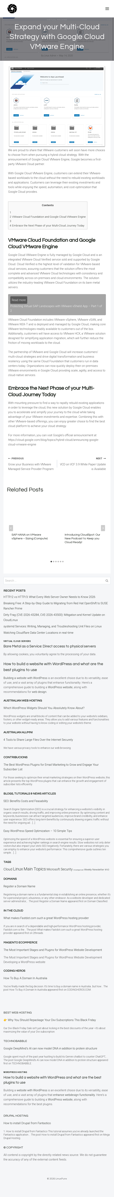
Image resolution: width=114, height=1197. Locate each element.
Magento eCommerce (20, 942)
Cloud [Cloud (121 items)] (7, 869)
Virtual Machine (57, 20)
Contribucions (15, 757)
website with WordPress (32, 1090)
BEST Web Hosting (17, 1012)
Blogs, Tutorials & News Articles (29, 793)
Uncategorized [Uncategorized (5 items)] (78, 870)
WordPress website (60, 687)
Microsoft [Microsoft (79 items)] (53, 869)
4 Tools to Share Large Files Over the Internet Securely (38, 739)
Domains (10, 878)
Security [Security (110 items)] (67, 869)
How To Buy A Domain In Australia (25, 978)
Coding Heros (14, 970)
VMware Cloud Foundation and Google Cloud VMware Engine (48, 216)
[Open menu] (107, 9)
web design (39, 692)
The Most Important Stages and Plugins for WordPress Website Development (52, 950)
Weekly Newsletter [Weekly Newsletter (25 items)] (94, 869)
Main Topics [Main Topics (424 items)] (35, 869)
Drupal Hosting (15, 1115)
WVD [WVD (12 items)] (107, 870)
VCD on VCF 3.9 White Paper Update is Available (83, 463)
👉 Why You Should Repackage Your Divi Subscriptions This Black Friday (49, 1020)
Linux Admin (50, 55)
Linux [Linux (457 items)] (18, 869)
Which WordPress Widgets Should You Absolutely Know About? (43, 708)
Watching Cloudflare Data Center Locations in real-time (38, 632)
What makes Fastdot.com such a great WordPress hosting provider (46, 918)
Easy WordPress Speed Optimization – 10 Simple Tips (37, 831)
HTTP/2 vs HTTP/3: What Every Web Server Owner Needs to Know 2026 (49, 597)
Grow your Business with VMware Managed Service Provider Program (31, 463)
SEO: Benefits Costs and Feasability (25, 801)
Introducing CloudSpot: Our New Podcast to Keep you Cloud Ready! (82, 538)
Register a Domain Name (19, 886)
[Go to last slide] (11, 528)
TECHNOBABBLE (15, 1041)
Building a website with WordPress (25, 678)
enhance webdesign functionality (74, 1095)
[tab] (51, 561)
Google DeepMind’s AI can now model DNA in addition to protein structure (50, 1048)
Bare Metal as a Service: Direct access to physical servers (54, 646)
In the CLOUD (13, 910)
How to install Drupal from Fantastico (27, 1123)
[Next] (103, 528)
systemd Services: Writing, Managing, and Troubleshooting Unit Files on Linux (52, 626)
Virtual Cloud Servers (17, 641)
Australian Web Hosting (22, 700)
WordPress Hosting (15, 1072)
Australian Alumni (18, 732)
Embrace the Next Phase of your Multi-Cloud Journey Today (47, 225)
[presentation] (30, 512)
